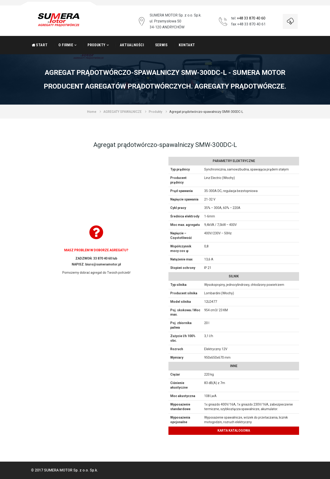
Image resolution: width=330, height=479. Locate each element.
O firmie (65, 45)
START (41, 45)
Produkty (96, 45)
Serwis (161, 45)
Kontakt (187, 45)
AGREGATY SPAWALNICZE (122, 112)
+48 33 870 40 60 (251, 18)
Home (91, 112)
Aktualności (132, 45)
